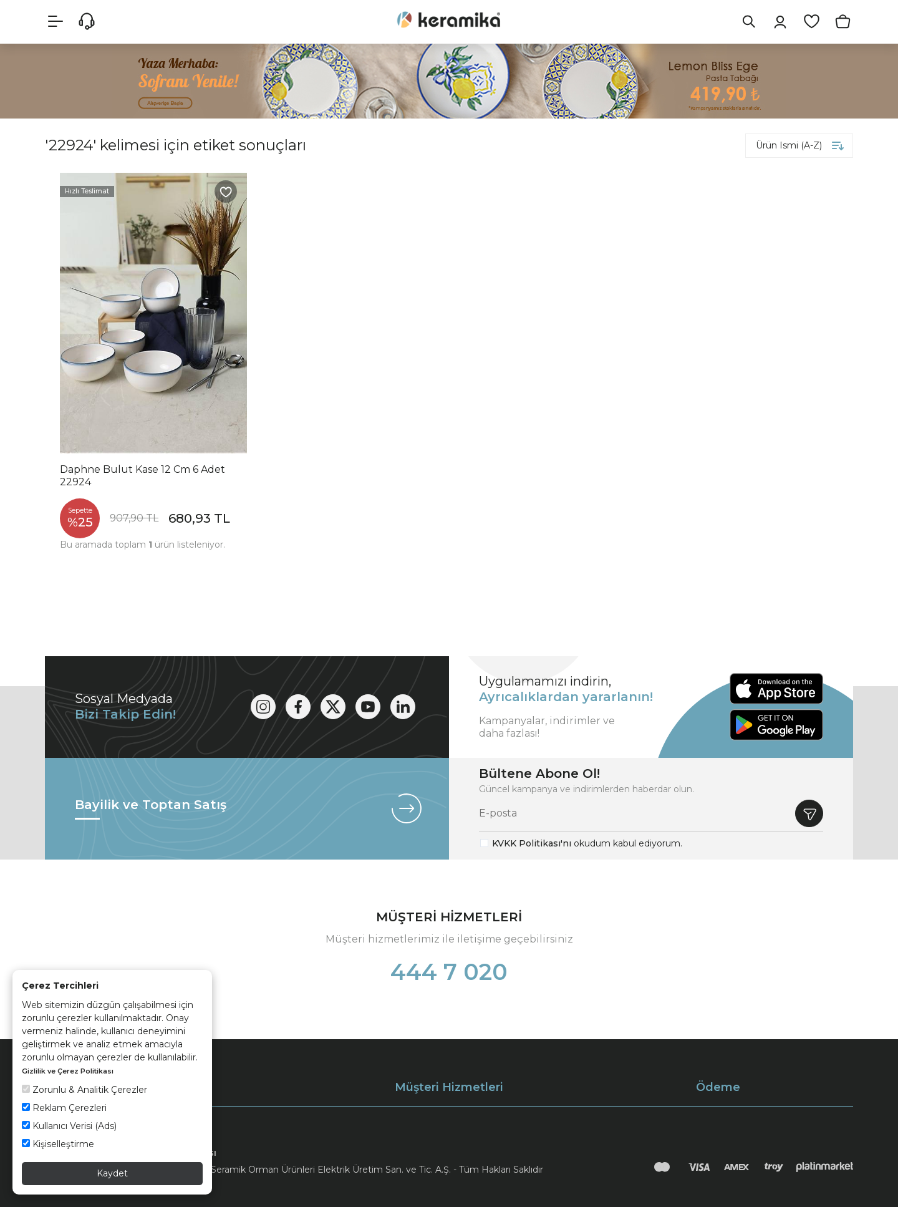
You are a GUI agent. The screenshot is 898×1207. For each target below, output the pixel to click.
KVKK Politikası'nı (531, 843)
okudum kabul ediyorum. (587, 843)
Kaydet (112, 1173)
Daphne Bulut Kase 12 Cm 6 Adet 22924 (142, 475)
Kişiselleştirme (58, 1144)
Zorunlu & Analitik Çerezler (84, 1089)
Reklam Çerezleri (64, 1107)
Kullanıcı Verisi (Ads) (69, 1126)
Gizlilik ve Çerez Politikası (67, 1071)
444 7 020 (449, 972)
